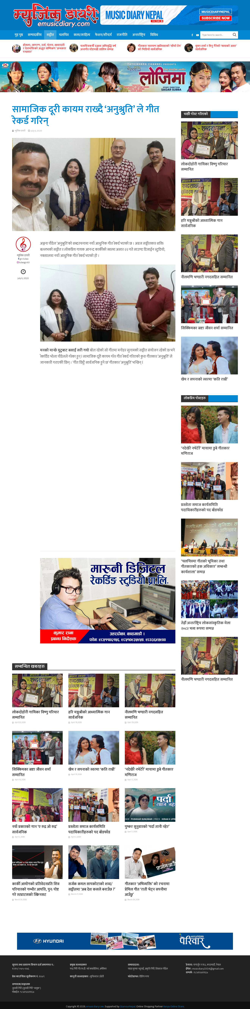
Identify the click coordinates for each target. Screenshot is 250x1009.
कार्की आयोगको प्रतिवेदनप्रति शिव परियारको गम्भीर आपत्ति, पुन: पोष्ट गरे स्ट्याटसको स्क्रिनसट (35, 889)
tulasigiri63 (24, 262)
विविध (154, 35)
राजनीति (122, 35)
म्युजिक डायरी (20, 131)
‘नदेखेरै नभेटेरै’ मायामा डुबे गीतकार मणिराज (149, 772)
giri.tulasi (24, 259)
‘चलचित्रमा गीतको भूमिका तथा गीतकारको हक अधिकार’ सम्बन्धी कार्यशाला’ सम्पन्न (204, 567)
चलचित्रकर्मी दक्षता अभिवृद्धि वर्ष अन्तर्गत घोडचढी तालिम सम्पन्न (98, 47)
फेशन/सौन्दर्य (103, 35)
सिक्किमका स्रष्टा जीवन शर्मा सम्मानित (31, 772)
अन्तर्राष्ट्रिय (138, 35)
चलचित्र (64, 35)
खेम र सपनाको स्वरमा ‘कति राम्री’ (91, 769)
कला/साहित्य (82, 35)
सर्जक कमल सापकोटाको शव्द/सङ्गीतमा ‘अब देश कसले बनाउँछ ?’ (91, 886)
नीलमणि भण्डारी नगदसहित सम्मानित (144, 715)
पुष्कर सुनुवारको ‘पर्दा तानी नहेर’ (147, 826)
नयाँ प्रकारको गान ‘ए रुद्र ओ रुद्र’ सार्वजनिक (34, 829)
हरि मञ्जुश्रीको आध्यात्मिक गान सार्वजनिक (89, 715)
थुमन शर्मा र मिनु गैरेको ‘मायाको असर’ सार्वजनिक (215, 47)
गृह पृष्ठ (19, 35)
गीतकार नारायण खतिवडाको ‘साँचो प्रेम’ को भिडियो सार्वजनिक (159, 47)
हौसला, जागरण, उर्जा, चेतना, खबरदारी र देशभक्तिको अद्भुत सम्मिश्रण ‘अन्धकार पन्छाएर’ (44, 48)
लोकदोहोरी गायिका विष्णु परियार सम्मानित (35, 715)
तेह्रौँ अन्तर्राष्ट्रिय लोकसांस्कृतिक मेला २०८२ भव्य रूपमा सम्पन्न (205, 625)
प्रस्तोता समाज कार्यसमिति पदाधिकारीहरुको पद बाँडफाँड (89, 829)
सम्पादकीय (35, 35)
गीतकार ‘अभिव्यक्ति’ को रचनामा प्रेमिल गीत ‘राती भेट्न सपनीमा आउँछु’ (147, 889)
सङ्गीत (50, 35)
